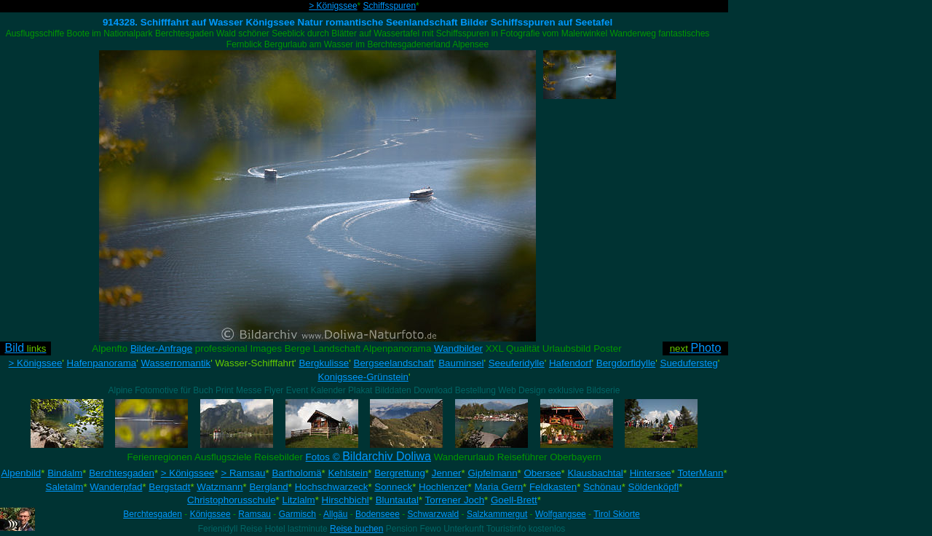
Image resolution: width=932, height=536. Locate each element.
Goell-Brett (514, 499)
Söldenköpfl (653, 486)
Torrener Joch (455, 499)
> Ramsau (243, 473)
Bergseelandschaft (394, 363)
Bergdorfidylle (626, 363)
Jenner (447, 473)
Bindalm (64, 473)
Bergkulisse (324, 363)
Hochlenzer (443, 486)
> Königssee (333, 6)
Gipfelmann (492, 473)
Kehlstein (348, 473)
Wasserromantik (175, 363)
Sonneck (393, 486)
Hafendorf (570, 363)
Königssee (210, 514)
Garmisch (297, 514)
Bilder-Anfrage (161, 348)
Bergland (268, 486)
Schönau (602, 486)
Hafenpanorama (102, 363)
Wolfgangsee (560, 514)
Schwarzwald (433, 514)
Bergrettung (399, 473)
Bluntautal (397, 499)
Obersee (542, 473)
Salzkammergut (497, 514)
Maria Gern (498, 486)
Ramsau (254, 514)
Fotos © (368, 457)
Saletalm (65, 486)
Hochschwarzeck (331, 486)
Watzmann (219, 486)
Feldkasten (553, 486)
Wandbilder (458, 348)
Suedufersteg (689, 363)
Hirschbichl (345, 499)
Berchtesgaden (121, 473)
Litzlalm (299, 499)
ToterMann (700, 473)
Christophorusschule (231, 499)
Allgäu (335, 514)
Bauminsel (460, 363)
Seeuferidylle (517, 363)
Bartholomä (296, 473)
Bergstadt (169, 486)
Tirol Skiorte (616, 514)
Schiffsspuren (389, 6)
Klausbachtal (595, 473)
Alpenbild (21, 473)
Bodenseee (377, 514)
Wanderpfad (116, 486)
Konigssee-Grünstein (362, 376)
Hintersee (650, 473)
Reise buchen (356, 529)
